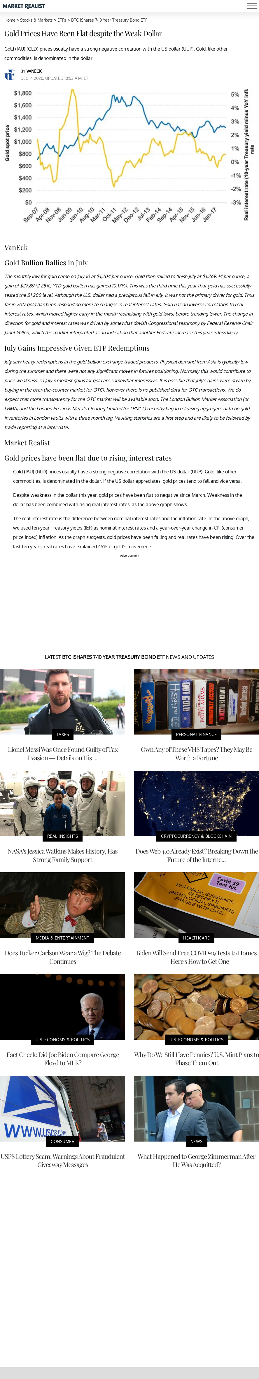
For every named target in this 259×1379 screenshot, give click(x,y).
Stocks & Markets (36, 20)
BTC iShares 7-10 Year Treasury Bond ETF (109, 20)
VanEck (34, 71)
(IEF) (87, 528)
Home (9, 20)
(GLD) (41, 472)
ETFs (61, 20)
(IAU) (29, 472)
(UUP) (196, 472)
